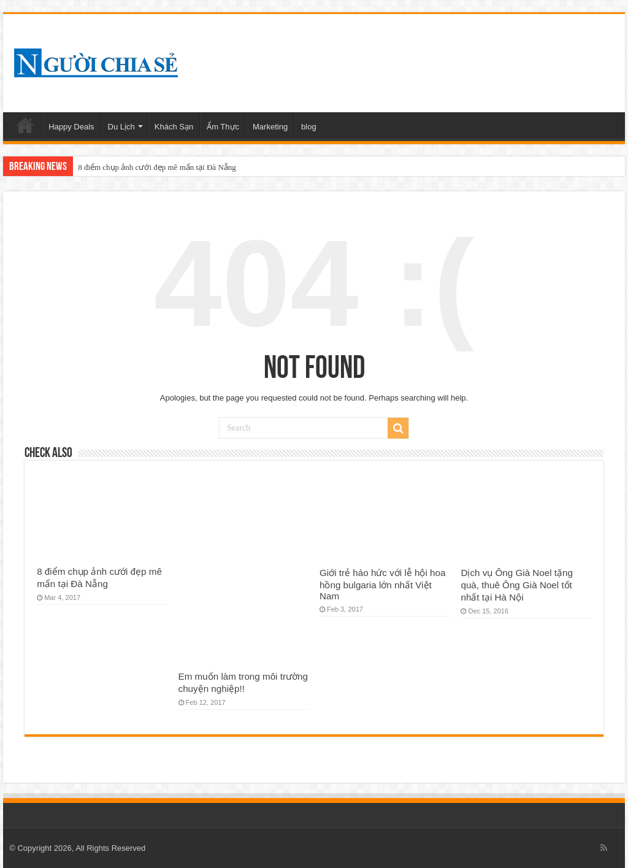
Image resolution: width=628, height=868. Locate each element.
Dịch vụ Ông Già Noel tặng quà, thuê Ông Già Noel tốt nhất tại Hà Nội (517, 584)
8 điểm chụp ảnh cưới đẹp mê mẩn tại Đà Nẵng (157, 167)
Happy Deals (71, 126)
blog (308, 126)
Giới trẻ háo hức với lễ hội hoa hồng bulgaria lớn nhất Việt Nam (382, 584)
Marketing (270, 126)
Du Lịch (121, 126)
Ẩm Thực (223, 126)
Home (25, 125)
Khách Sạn (174, 126)
